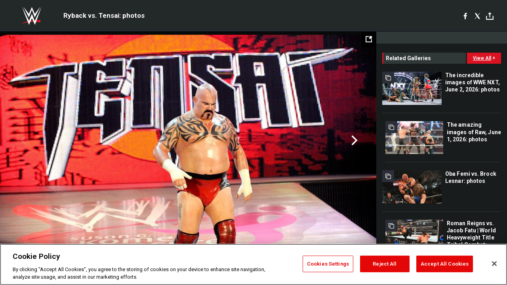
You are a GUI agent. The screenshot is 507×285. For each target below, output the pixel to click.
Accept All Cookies (445, 264)
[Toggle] (490, 16)
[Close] (494, 263)
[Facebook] (465, 16)
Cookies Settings (328, 264)
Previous (23, 140)
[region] (253, 264)
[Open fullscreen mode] (368, 39)
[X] (477, 16)
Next (353, 140)
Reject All (384, 264)
